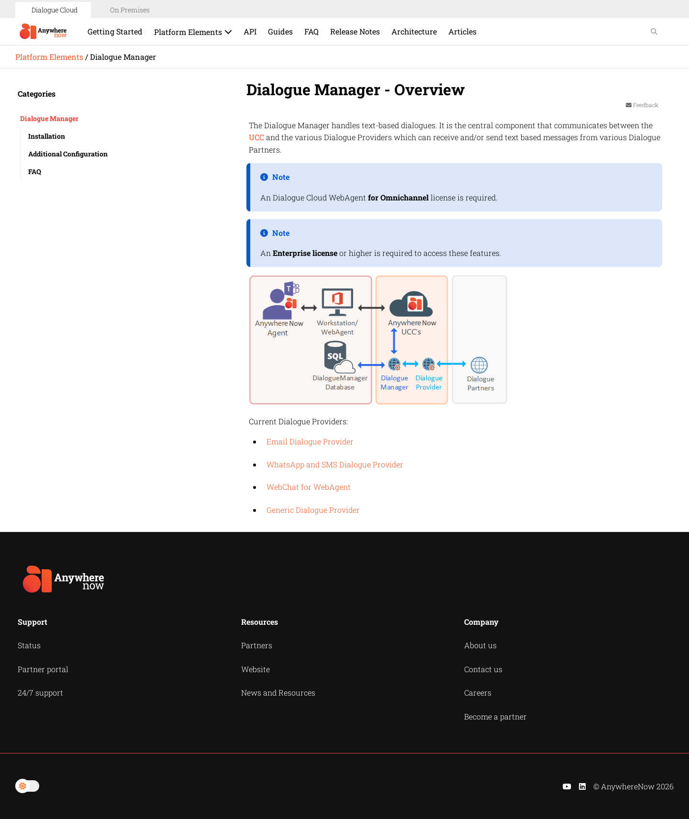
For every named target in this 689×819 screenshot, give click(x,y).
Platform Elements (49, 57)
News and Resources (278, 692)
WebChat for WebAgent (309, 487)
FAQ (34, 171)
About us (480, 645)
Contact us (483, 669)
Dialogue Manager (49, 118)
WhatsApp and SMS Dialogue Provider (335, 464)
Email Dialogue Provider (310, 441)
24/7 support (40, 692)
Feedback (642, 105)
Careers (477, 692)
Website (255, 669)
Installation (46, 136)
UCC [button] (256, 137)
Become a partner (495, 716)
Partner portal (43, 669)
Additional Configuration (68, 153)
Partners (256, 645)
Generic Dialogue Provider (313, 510)
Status (29, 645)
